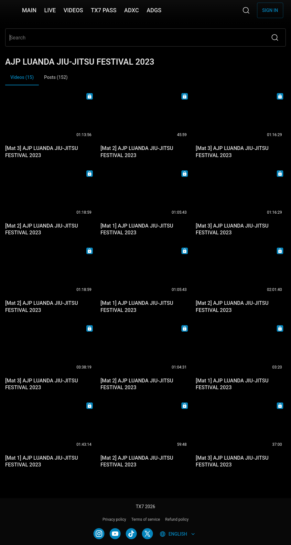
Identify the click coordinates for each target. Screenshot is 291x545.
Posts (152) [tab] (56, 77)
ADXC (131, 10)
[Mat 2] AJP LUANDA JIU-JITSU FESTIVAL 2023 (137, 151)
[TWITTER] (147, 533)
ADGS (153, 10)
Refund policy (177, 519)
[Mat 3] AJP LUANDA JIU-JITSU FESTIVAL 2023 (41, 151)
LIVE (50, 10)
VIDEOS (73, 10)
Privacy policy (114, 519)
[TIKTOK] (131, 533)
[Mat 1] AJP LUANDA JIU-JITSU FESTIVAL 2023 (137, 229)
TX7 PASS (103, 10)
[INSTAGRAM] (98, 533)
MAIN (29, 10)
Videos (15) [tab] (22, 80)
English (177, 534)
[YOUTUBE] (115, 533)
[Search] (246, 10)
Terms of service (145, 519)
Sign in (270, 10)
